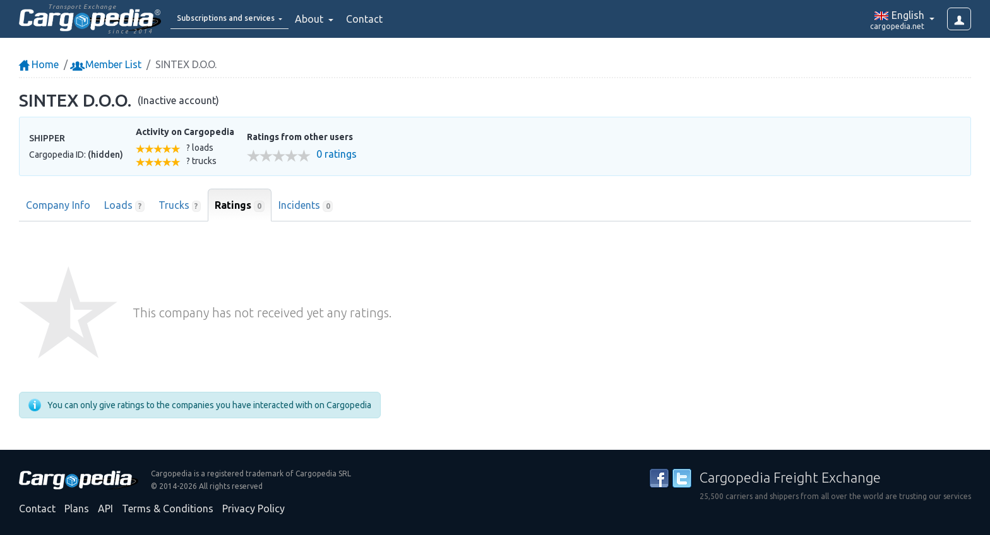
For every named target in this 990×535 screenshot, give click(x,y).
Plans (76, 508)
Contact (394, 19)
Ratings (240, 205)
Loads (124, 205)
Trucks (179, 205)
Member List (107, 64)
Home (39, 64)
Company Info (58, 205)
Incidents (305, 205)
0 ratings (336, 154)
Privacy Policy (253, 508)
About (340, 19)
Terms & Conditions (167, 508)
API (105, 508)
